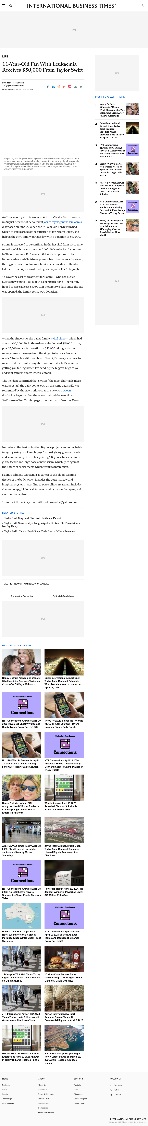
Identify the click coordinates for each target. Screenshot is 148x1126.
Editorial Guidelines (63, 596)
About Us (42, 1085)
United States (79, 1103)
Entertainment (8, 1103)
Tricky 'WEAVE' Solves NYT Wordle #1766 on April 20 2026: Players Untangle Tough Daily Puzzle (64, 724)
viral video (58, 338)
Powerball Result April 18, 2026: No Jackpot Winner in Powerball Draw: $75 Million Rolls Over (64, 892)
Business (6, 1085)
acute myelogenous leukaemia (63, 222)
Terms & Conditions (46, 1094)
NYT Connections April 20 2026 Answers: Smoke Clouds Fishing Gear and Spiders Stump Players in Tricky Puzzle (112, 207)
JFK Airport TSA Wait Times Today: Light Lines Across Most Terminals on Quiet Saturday (21, 977)
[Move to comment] (81, 86)
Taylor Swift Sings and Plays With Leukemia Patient (32, 518)
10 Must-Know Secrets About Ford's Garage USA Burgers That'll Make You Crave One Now (63, 977)
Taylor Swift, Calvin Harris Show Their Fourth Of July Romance (39, 531)
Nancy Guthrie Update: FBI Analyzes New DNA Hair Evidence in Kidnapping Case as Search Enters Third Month (111, 227)
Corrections (43, 1108)
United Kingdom (80, 1099)
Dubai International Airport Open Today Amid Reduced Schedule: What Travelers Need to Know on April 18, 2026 (112, 130)
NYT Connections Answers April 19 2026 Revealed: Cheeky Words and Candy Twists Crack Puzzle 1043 (21, 724)
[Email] (75, 86)
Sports (5, 1094)
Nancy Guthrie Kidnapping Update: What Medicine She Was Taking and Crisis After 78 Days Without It (21, 681)
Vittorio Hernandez (14, 82)
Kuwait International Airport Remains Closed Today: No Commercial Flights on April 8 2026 (64, 1017)
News (4, 1090)
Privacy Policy (44, 1099)
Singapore (78, 1094)
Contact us (42, 1090)
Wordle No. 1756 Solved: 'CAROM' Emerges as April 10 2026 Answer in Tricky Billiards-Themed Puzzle (21, 1056)
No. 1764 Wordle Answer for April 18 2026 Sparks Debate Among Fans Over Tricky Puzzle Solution (20, 763)
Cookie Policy (44, 1103)
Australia (77, 1085)
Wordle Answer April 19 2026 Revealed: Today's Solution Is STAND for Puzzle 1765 (61, 806)
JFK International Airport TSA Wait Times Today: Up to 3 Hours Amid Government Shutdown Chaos (21, 1017)
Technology (7, 1099)
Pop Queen (64, 390)
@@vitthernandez (15, 85)
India (76, 1090)
